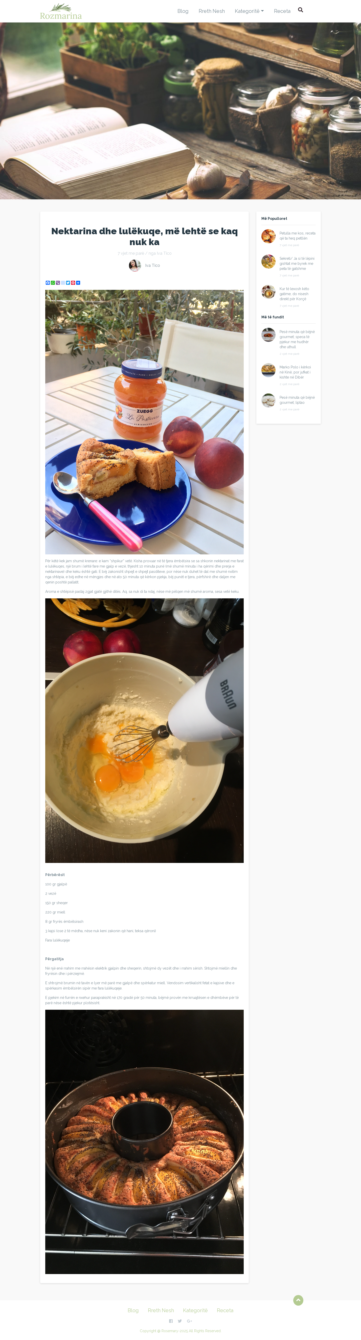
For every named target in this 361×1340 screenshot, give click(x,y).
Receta (282, 11)
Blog (183, 11)
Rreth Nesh (212, 11)
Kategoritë (247, 11)
